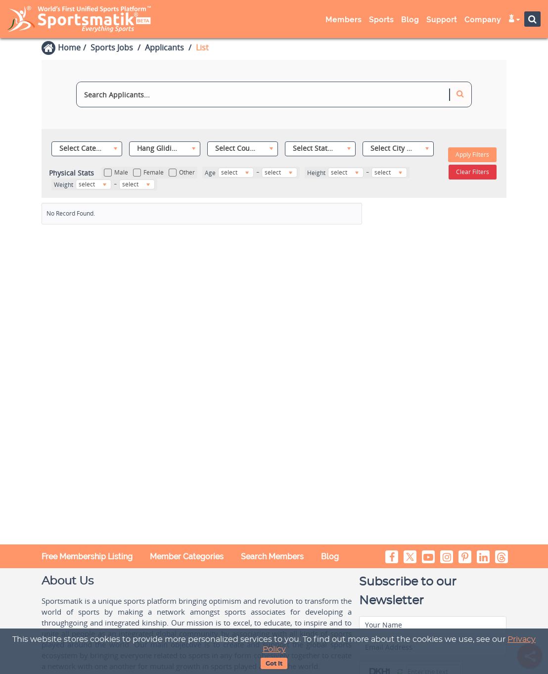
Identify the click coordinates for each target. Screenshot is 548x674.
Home (69, 47)
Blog (410, 19)
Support (441, 19)
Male (116, 173)
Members (343, 19)
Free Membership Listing (87, 556)
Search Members (272, 556)
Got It (274, 664)
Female (148, 173)
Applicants (164, 47)
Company (482, 19)
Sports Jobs (112, 47)
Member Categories (187, 556)
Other (182, 173)
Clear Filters (472, 172)
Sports (381, 19)
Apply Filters (472, 154)
